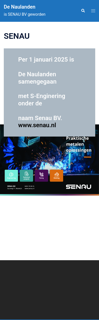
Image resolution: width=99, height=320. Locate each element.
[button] (83, 11)
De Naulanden (19, 7)
